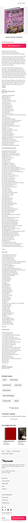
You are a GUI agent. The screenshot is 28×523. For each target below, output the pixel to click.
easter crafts (18, 385)
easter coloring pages (8, 395)
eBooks (16, 400)
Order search (5, 483)
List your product (6, 481)
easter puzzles (6, 390)
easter (4, 379)
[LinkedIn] (8, 509)
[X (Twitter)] (5, 509)
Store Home (21, 3)
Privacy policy (5, 497)
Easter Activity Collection (7, 453)
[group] (10, 436)
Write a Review (14, 419)
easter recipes (13, 379)
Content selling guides (7, 494)
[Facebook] (2, 510)
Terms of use (5, 500)
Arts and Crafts (6, 400)
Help (3, 486)
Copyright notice (5, 502)
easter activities (7, 385)
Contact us (4, 489)
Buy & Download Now (14, 45)
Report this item (14, 407)
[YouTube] (11, 510)
